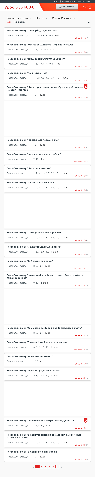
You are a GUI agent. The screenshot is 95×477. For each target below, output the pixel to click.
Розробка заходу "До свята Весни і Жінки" (31, 182)
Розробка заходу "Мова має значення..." (30, 356)
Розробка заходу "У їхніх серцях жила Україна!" (34, 246)
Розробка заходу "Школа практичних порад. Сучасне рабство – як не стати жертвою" (45, 88)
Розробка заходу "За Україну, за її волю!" (30, 261)
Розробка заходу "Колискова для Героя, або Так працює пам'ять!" (44, 328)
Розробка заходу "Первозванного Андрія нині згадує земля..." (41, 420)
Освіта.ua (55, 1)
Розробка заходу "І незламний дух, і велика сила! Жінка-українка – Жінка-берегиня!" (45, 276)
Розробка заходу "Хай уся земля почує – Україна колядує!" (40, 44)
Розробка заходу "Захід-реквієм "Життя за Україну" (36, 59)
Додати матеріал (67, 7)
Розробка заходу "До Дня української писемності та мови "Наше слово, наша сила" (44, 436)
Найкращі (19, 22)
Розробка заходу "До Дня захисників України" (33, 451)
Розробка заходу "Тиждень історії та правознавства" (37, 342)
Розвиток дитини (84, 1)
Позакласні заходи (17, 35)
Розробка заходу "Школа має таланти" (29, 168)
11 (53, 35)
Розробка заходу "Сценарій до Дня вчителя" (32, 30)
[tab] (18, 18)
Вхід (87, 7)
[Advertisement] (47, 118)
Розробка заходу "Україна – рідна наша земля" (33, 370)
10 (49, 35)
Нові (8, 22)
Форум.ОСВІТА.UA (68, 1)
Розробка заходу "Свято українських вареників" (34, 232)
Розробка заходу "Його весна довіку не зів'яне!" (34, 154)
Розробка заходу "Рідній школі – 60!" (27, 73)
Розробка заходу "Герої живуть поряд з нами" (33, 140)
